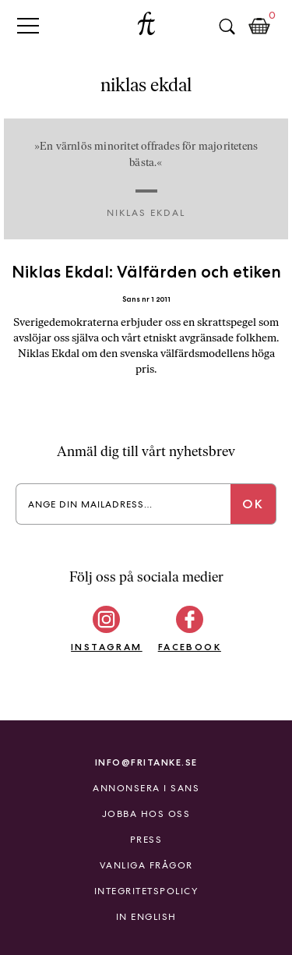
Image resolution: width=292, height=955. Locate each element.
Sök (226, 26)
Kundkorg (259, 26)
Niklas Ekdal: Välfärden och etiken (146, 271)
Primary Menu (28, 25)
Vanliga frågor (146, 865)
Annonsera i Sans (146, 788)
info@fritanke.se (146, 762)
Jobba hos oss (146, 814)
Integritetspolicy (146, 891)
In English (146, 917)
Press (146, 839)
